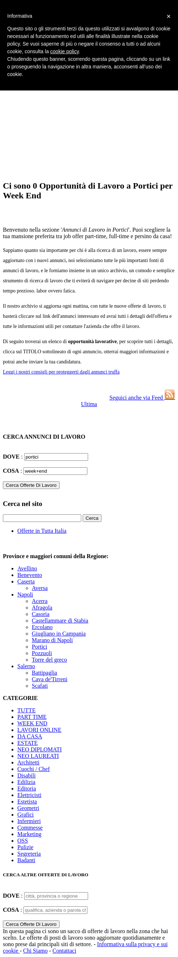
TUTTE (26, 710)
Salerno (26, 666)
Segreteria (29, 854)
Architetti (28, 762)
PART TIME (32, 717)
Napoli (25, 594)
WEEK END (32, 723)
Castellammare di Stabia (60, 620)
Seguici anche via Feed (142, 398)
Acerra (40, 601)
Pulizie (25, 847)
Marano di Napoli (52, 640)
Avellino (27, 568)
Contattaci (64, 951)
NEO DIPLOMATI (39, 749)
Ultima (89, 404)
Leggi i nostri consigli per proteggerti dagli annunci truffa (61, 372)
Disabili (26, 775)
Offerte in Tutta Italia (41, 531)
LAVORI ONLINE (39, 730)
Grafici (25, 814)
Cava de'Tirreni (50, 679)
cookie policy (64, 51)
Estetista (27, 801)
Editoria (26, 788)
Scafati (40, 686)
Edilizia (26, 782)
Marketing (29, 834)
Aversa (40, 588)
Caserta (26, 581)
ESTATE (27, 743)
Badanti (26, 860)
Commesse (30, 828)
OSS (22, 841)
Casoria (40, 614)
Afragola (42, 607)
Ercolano (42, 627)
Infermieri (29, 821)
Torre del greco (49, 660)
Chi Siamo (35, 951)
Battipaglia (44, 673)
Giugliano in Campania (59, 634)
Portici (39, 647)
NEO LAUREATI (38, 756)
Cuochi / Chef (33, 769)
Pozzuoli (42, 653)
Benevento (29, 575)
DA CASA (29, 736)
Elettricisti (29, 795)
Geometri (28, 808)
